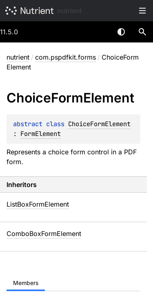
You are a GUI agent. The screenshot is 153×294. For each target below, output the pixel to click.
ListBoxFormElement (38, 204)
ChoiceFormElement (99, 124)
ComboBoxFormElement (44, 233)
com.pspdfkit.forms (65, 57)
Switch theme (121, 31)
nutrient (69, 11)
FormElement (40, 133)
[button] (142, 31)
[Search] (142, 31)
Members (25, 282)
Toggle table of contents (142, 10)
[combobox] (100, 31)
